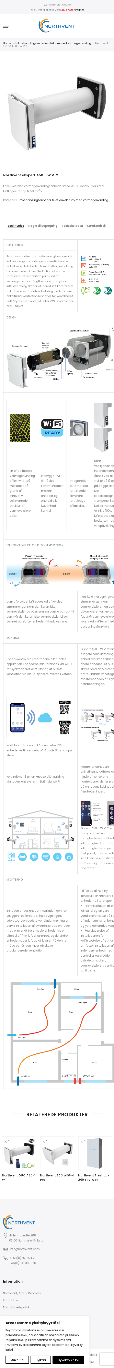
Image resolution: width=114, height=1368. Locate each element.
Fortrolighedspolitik (16, 1307)
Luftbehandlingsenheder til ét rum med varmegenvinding (53, 43)
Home (7, 43)
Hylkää (41, 1360)
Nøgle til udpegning (43, 226)
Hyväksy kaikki (68, 1360)
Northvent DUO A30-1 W (18, 1177)
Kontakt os (10, 1300)
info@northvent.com (25, 1249)
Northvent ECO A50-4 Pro (57, 1177)
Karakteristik (96, 226)
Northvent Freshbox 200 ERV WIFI (93, 1177)
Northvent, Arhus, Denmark (22, 1293)
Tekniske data (72, 226)
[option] (57, 113)
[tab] (15, 226)
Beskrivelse (16, 226)
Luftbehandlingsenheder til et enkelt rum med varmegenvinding (62, 200)
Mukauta (17, 1360)
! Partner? (73, 10)
